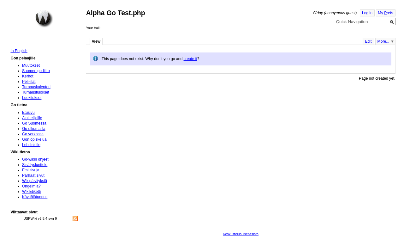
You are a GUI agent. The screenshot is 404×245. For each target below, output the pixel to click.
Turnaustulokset (35, 92)
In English (18, 51)
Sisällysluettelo (34, 164)
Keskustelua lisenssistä (240, 234)
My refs (385, 13)
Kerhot (27, 76)
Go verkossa (33, 134)
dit (368, 41)
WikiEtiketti (31, 191)
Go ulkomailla (33, 128)
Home (44, 19)
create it (190, 59)
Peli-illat (29, 81)
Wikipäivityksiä (34, 181)
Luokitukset (32, 97)
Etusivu (28, 112)
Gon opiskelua (34, 139)
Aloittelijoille (32, 118)
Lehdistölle (31, 145)
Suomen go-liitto (36, 71)
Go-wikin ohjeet (35, 159)
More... (383, 41)
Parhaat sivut (33, 175)
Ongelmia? (31, 186)
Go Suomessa (34, 123)
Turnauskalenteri (36, 87)
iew (96, 41)
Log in (367, 13)
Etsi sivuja (30, 170)
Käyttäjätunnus (34, 197)
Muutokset (31, 65)
